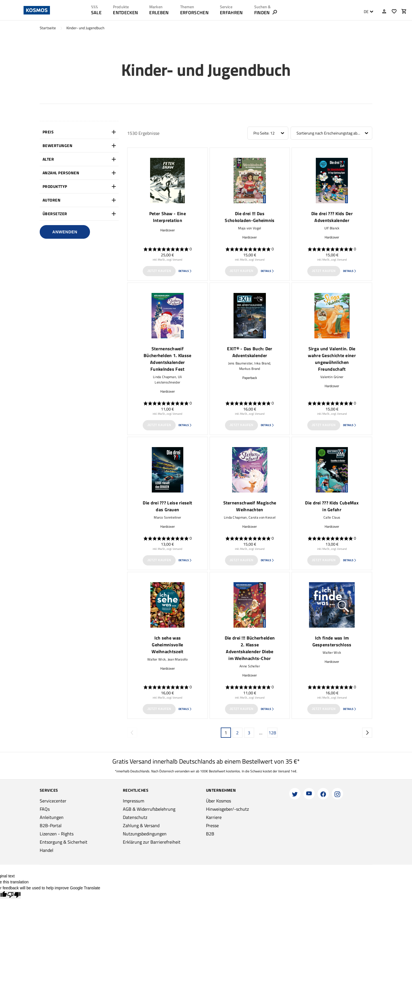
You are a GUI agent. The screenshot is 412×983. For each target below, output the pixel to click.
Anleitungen (52, 817)
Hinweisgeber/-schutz (227, 809)
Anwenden (64, 232)
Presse (212, 825)
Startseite (48, 28)
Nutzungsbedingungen (145, 833)
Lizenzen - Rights (56, 833)
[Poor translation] (14, 895)
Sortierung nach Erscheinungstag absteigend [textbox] (331, 133)
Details (185, 271)
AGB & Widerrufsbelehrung (149, 809)
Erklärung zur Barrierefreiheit (151, 842)
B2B (210, 833)
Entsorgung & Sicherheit (63, 842)
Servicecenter (53, 800)
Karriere (214, 817)
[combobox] (367, 11)
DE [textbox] (366, 11)
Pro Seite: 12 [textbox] (264, 133)
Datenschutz (135, 817)
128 (272, 732)
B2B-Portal (51, 825)
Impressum (133, 800)
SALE (96, 12)
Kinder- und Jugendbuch (85, 28)
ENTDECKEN (125, 12)
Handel (46, 850)
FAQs (45, 809)
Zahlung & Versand (141, 825)
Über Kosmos (218, 800)
